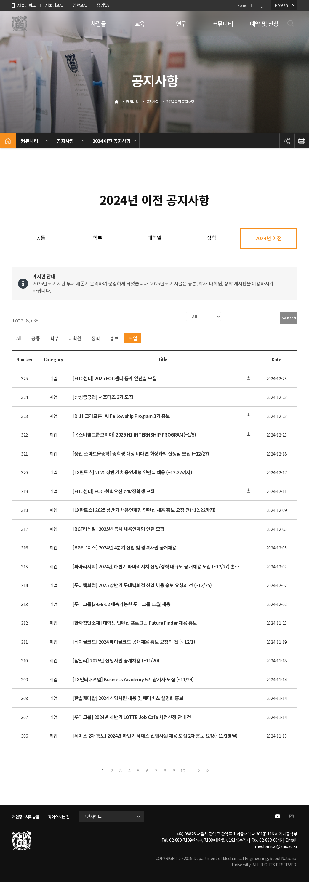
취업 (132, 337)
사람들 (98, 23)
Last (206, 770)
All (19, 337)
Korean (281, 5)
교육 (140, 23)
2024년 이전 (268, 238)
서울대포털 (54, 5)
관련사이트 (98, 816)
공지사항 (152, 101)
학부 (97, 237)
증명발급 (104, 5)
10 (182, 770)
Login (261, 5)
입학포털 (80, 5)
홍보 (114, 337)
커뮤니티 (222, 23)
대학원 (154, 237)
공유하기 (286, 140)
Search (288, 318)
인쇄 (301, 140)
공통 (40, 237)
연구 (181, 23)
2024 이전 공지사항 (180, 101)
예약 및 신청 (264, 23)
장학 (211, 237)
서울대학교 (26, 5)
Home (242, 5)
